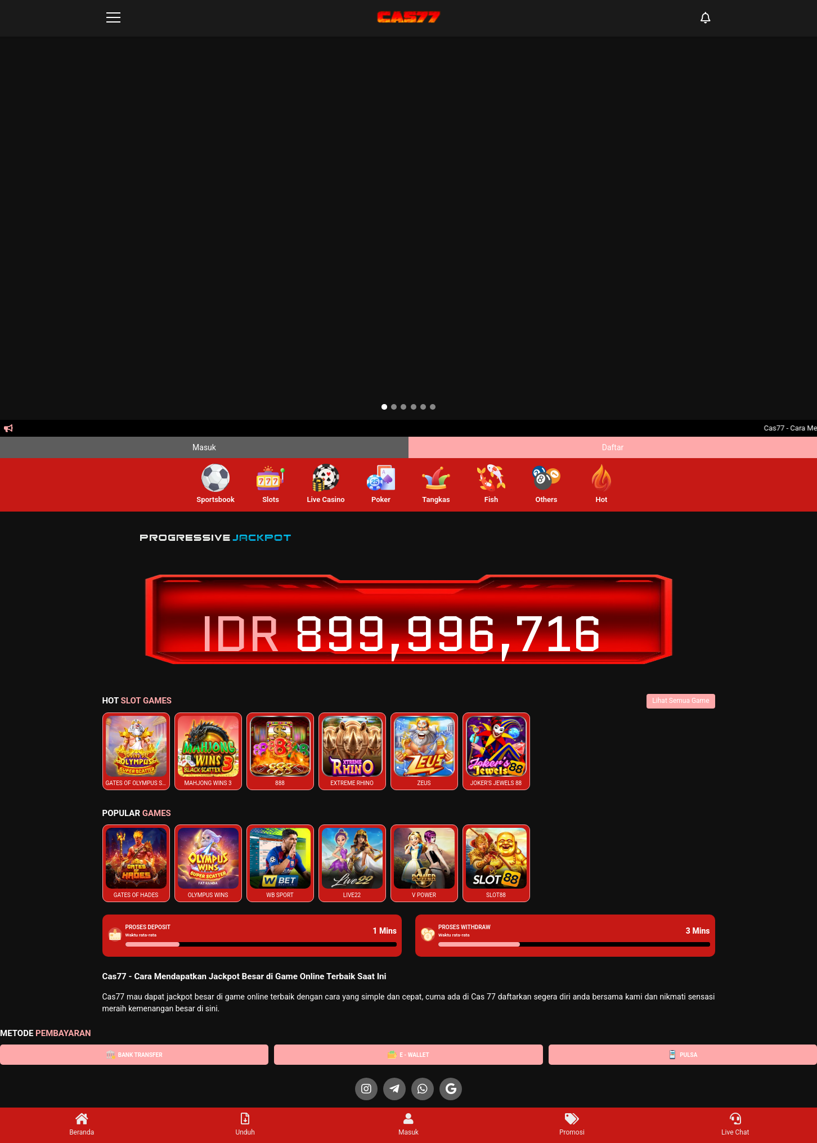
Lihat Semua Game (680, 701)
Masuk (204, 447)
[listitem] (136, 751)
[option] (384, 407)
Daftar (613, 447)
